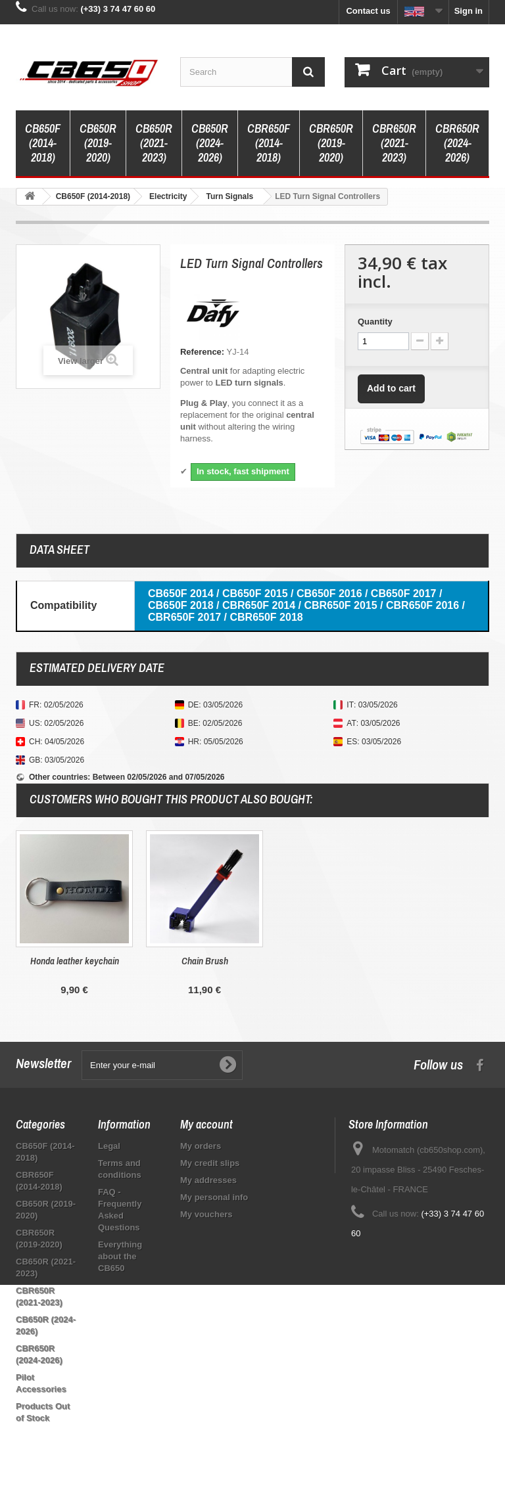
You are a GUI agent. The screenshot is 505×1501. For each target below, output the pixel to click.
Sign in (468, 11)
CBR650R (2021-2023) (394, 143)
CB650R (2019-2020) (98, 143)
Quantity (375, 321)
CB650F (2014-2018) (42, 143)
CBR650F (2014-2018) (268, 143)
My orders (200, 1146)
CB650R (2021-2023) (153, 143)
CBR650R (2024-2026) (457, 143)
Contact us (368, 11)
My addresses (208, 1180)
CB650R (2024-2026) (209, 143)
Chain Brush (465, 961)
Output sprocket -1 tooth (205, 961)
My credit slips (209, 1163)
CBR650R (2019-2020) (331, 143)
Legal (109, 1146)
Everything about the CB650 (120, 1256)
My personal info (214, 1197)
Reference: (202, 352)
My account (206, 1124)
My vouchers (206, 1214)
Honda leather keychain (335, 961)
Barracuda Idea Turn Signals (74, 961)
